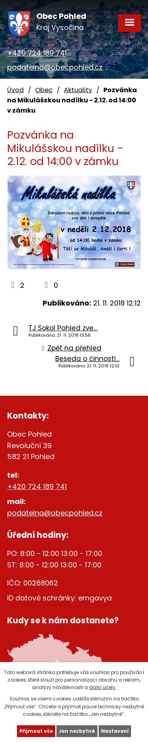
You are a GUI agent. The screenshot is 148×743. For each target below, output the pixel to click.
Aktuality (78, 89)
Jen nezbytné (77, 731)
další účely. (102, 687)
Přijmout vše (36, 731)
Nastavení (115, 731)
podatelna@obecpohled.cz (55, 67)
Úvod (15, 89)
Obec (43, 89)
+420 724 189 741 (37, 53)
